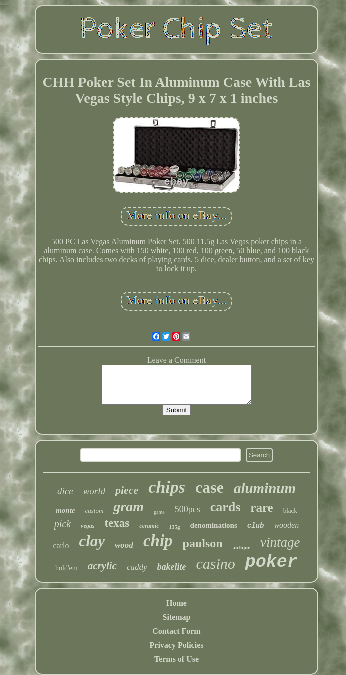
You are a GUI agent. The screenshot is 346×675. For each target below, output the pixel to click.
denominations (213, 525)
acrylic (102, 566)
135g (174, 527)
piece (126, 490)
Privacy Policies (177, 645)
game (159, 512)
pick (62, 523)
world (94, 491)
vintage (280, 542)
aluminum (265, 488)
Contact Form (176, 631)
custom (94, 510)
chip (158, 541)
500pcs (187, 509)
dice (65, 491)
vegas (87, 525)
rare (261, 507)
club (255, 526)
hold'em (66, 568)
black (290, 510)
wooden (286, 525)
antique (241, 547)
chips (166, 487)
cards (225, 507)
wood (124, 545)
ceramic (149, 525)
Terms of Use (176, 659)
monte (65, 510)
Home (176, 603)
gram (128, 506)
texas (116, 523)
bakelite (171, 567)
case (209, 487)
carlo (61, 545)
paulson (203, 543)
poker (271, 562)
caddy (137, 567)
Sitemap (176, 617)
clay (92, 541)
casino (215, 563)
